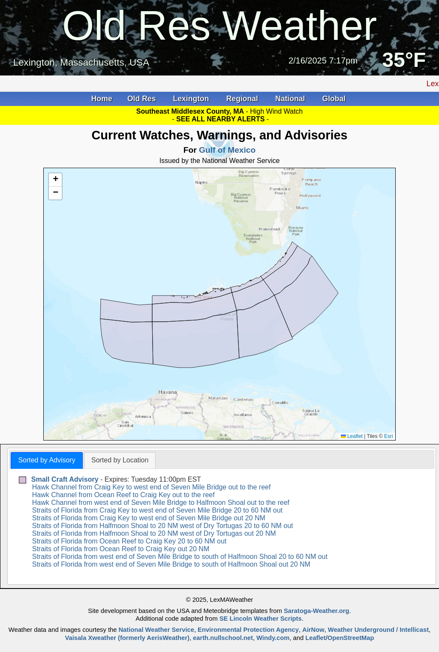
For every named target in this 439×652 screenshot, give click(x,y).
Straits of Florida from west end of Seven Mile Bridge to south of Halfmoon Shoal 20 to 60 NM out (180, 556)
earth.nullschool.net (223, 637)
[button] (55, 180)
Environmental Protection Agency (248, 629)
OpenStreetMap (351, 637)
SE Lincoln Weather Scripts (261, 618)
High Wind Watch (276, 111)
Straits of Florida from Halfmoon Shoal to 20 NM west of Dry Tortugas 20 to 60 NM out (162, 525)
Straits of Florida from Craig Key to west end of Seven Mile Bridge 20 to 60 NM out (157, 510)
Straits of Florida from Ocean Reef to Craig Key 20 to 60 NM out (129, 541)
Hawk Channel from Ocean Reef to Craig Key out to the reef (123, 494)
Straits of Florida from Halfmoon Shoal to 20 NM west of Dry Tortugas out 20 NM (154, 533)
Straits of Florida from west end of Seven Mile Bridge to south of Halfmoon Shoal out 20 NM (171, 564)
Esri (388, 436)
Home (101, 98)
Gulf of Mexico (227, 149)
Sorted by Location (119, 460)
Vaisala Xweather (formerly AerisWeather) (127, 637)
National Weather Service (156, 629)
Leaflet (352, 436)
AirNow (313, 629)
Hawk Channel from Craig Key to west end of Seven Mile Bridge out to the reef (151, 487)
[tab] (46, 460)
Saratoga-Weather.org (316, 610)
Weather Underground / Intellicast (378, 629)
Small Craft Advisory (65, 479)
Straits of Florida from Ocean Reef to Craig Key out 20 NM (121, 548)
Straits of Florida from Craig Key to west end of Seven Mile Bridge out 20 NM (148, 518)
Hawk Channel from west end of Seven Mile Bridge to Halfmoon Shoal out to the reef (160, 502)
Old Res (142, 98)
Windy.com (272, 637)
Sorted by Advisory (46, 460)
